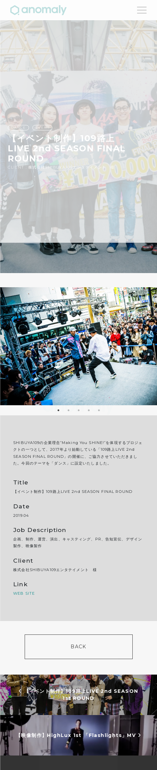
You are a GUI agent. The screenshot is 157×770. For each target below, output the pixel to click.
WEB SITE (24, 593)
